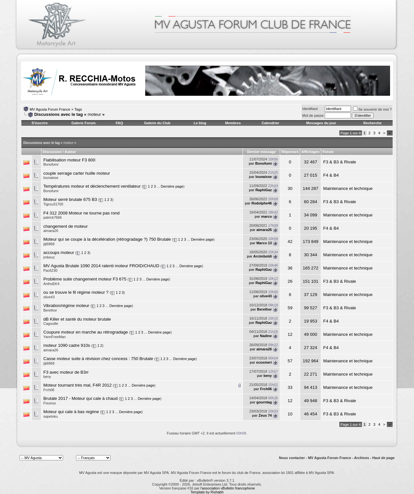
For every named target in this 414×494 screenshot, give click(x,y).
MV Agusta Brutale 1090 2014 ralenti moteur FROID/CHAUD (101, 265)
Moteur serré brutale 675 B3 (70, 199)
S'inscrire (40, 123)
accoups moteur (58, 252)
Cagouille (50, 323)
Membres (233, 123)
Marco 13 (264, 243)
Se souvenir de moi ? (372, 109)
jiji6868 (48, 244)
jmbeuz (49, 257)
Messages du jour (321, 123)
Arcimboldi (262, 256)
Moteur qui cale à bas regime (71, 411)
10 (290, 414)
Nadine (266, 336)
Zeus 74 (265, 415)
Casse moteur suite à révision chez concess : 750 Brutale (98, 358)
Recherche (372, 123)
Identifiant (310, 109)
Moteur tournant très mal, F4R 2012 (77, 385)
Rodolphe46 (261, 203)
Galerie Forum (83, 123)
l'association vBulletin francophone (228, 488)
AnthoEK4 (51, 284)
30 (290, 188)
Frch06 (48, 390)
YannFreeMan (54, 337)
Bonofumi (50, 164)
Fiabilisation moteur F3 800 (69, 160)
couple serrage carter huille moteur (76, 173)
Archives (361, 458)
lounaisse (50, 178)
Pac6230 (50, 270)
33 (290, 387)
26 (290, 281)
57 (290, 360)
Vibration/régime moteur (66, 305)
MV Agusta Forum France (50, 109)
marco (266, 216)
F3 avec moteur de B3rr (66, 372)
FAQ (119, 123)
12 (290, 334)
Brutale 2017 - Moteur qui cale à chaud (80, 398)
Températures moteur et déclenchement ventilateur (92, 186)
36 (290, 268)
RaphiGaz (264, 190)
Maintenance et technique (348, 188)
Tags (78, 109)
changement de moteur (65, 226)
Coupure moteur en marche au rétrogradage (85, 332)
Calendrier (270, 123)
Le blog (200, 123)
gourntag (264, 402)
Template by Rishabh (207, 492)
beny (47, 377)
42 (290, 241)
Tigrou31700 (53, 204)
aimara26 (50, 231)
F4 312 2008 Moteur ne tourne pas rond (81, 213)
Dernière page (172, 186)
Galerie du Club (157, 123)
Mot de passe (313, 115)
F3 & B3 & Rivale (339, 161)
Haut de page (383, 458)
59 (290, 307)
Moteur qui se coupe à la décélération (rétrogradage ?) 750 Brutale (107, 239)
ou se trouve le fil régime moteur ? (76, 292)
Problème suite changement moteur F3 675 (84, 279)
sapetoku (50, 416)
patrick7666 (52, 217)
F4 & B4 (331, 175)
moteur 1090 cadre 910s (66, 345)
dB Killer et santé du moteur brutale (77, 319)
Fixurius (49, 403)
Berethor (50, 310)
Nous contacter (292, 458)
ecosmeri (264, 362)
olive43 (49, 297)
